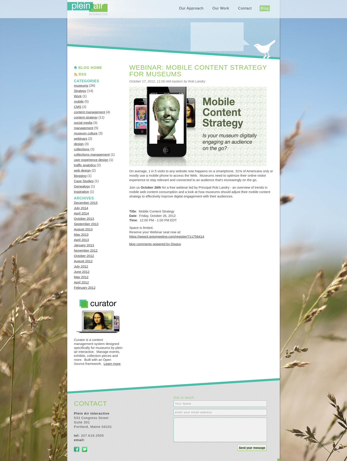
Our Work (220, 8)
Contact (245, 8)
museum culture (86, 133)
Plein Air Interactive (87, 8)
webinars (80, 138)
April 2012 (81, 282)
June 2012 (81, 272)
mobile (79, 101)
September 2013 (86, 224)
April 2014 (81, 213)
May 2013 (81, 234)
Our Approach (191, 8)
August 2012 (83, 261)
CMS (77, 107)
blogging (80, 176)
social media (83, 122)
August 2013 (83, 229)
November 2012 (86, 250)
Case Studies (84, 181)
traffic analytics (85, 165)
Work (78, 96)
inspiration (81, 191)
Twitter (84, 449)
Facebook (76, 449)
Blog (265, 8)
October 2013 (84, 218)
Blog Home (90, 68)
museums (81, 85)
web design (82, 170)
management (83, 128)
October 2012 (84, 256)
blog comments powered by (155, 244)
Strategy (80, 91)
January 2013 (84, 245)
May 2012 (81, 277)
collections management (92, 154)
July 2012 (81, 266)
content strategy (86, 117)
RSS (83, 74)
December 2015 (86, 203)
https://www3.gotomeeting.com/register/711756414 (166, 236)
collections (81, 149)
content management (89, 112)
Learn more (112, 363)
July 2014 (81, 208)
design (79, 144)
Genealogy (82, 186)
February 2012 (85, 287)
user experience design (91, 160)
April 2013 (81, 240)
